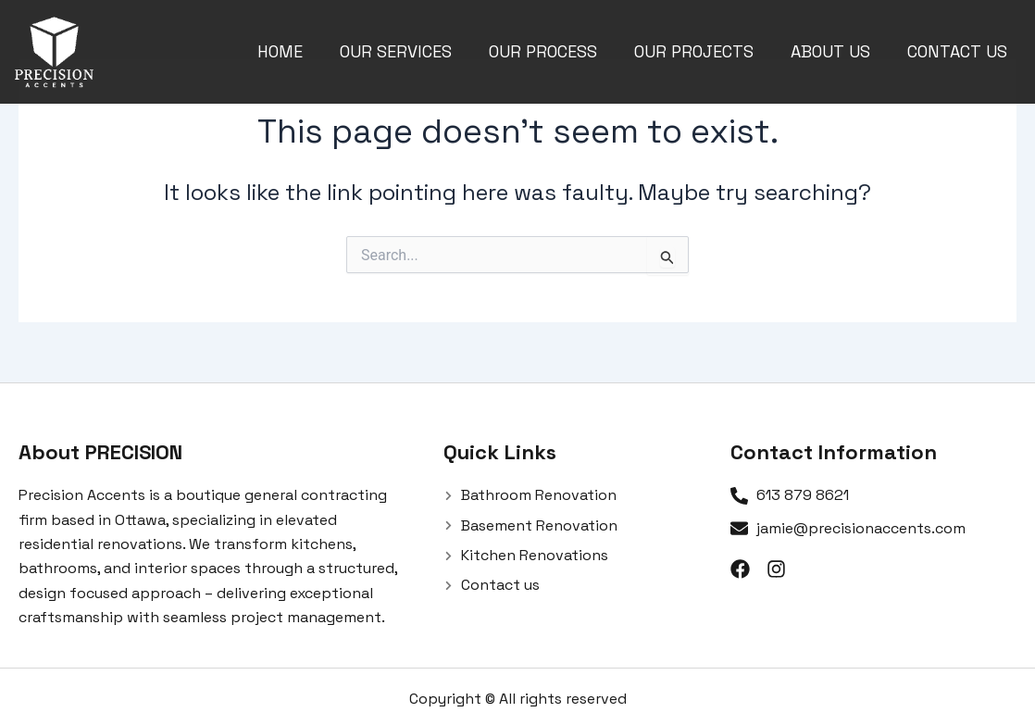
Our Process (543, 51)
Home (280, 51)
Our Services (396, 51)
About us (830, 51)
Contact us (957, 51)
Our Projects (694, 51)
